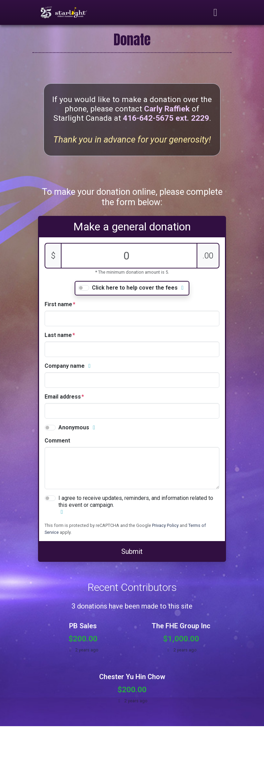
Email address (63, 396)
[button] (182, 288)
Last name (58, 335)
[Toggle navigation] (215, 12)
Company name (65, 366)
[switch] (83, 288)
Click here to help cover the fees (135, 287)
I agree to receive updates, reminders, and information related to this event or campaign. (135, 501)
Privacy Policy (165, 525)
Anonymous (73, 427)
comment (57, 440)
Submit (132, 551)
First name (58, 304)
